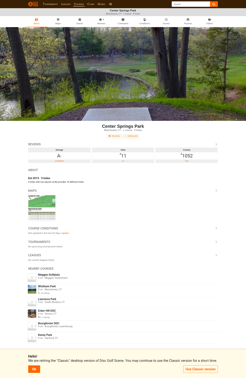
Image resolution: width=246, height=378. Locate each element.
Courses (79, 4)
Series (101, 4)
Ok (34, 369)
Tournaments (50, 4)
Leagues (66, 4)
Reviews (123, 144)
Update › (65, 233)
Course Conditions (123, 228)
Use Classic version (201, 369)
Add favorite (131, 136)
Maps (123, 190)
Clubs (90, 4)
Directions (114, 136)
